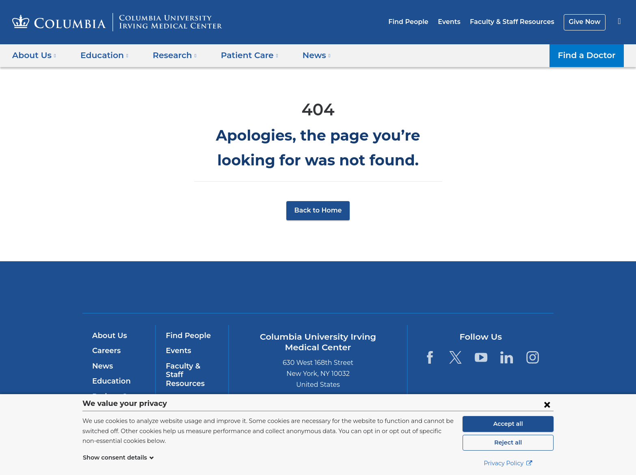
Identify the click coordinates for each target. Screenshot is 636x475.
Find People (416, 21)
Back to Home (318, 210)
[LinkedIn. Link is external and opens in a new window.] (507, 357)
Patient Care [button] (240, 55)
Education (110, 381)
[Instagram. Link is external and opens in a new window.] (532, 357)
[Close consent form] (547, 404)
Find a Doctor (589, 55)
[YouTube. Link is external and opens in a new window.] (481, 357)
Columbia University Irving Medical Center (266, 286)
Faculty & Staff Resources (516, 21)
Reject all (508, 442)
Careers (105, 351)
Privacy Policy (508, 463)
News (101, 366)
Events (455, 21)
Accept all (508, 424)
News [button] (304, 55)
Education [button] (101, 55)
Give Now (585, 21)
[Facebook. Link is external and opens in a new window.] (429, 357)
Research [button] (169, 55)
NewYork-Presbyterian (376, 292)
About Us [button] (34, 55)
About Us (108, 336)
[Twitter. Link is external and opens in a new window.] (455, 357)
